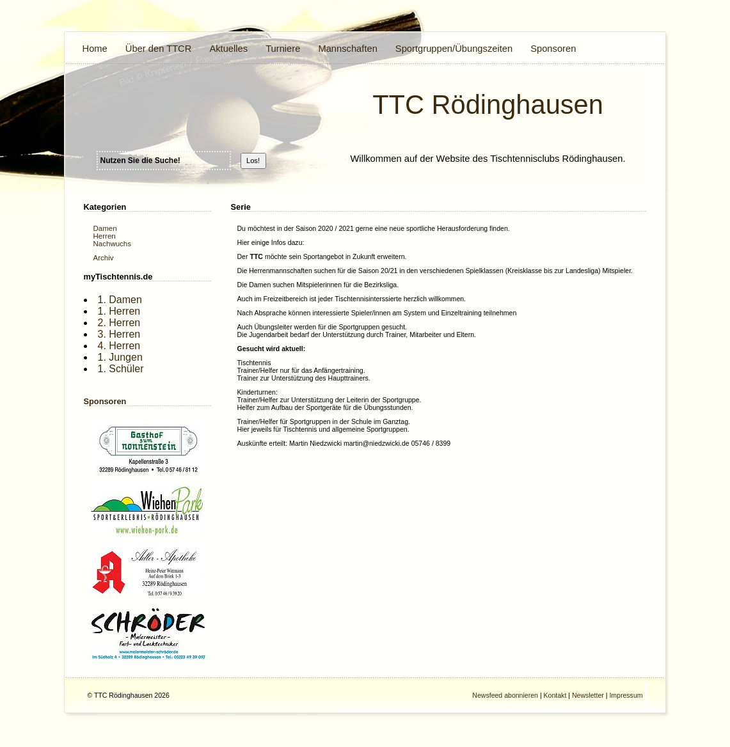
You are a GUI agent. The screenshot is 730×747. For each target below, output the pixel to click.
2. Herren (119, 322)
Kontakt (555, 695)
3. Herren (119, 334)
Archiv (103, 258)
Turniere (283, 48)
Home (95, 48)
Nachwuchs (112, 244)
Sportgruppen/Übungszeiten (453, 48)
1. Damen (120, 299)
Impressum (625, 695)
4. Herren (119, 345)
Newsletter (588, 695)
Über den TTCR (158, 48)
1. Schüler (121, 368)
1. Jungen (120, 357)
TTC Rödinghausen (487, 105)
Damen (105, 228)
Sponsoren (553, 48)
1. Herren (119, 311)
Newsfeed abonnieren (505, 695)
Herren (104, 236)
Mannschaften (347, 48)
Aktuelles (228, 48)
